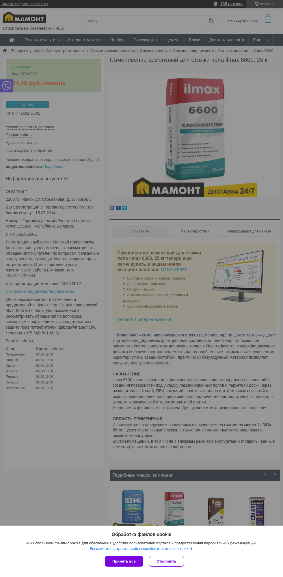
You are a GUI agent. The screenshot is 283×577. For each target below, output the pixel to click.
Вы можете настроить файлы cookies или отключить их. (139, 548)
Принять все (124, 561)
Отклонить (166, 561)
